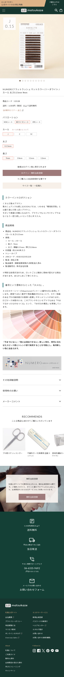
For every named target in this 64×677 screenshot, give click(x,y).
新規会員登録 (38, 617)
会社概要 (8, 617)
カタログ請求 (38, 629)
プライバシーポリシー (13, 621)
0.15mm (8, 146)
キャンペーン (10, 671)
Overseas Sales (11, 638)
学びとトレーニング (12, 667)
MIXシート (8, 122)
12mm (43, 158)
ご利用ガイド (10, 654)
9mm (8, 158)
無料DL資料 (9, 658)
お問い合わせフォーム (32, 589)
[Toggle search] (56, 10)
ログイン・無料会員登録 (32, 173)
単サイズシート (22, 122)
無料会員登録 (32, 497)
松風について (10, 650)
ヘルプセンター (38, 625)
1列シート (36, 122)
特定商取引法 (10, 625)
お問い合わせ (38, 633)
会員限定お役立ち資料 (13, 663)
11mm (31, 158)
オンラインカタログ (12, 633)
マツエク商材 (10, 629)
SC (31, 134)
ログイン (27, 167)
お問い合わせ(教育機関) (42, 638)
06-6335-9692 (32, 568)
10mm (19, 158)
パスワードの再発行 (40, 621)
